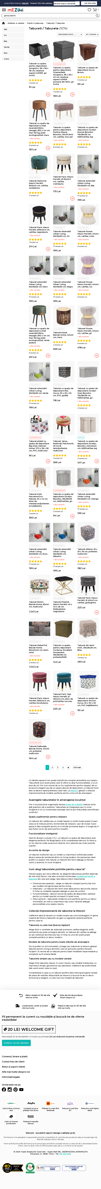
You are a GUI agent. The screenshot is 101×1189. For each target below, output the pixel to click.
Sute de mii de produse (71, 995)
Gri (5, 35)
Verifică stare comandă (64, 3)
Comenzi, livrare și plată (14, 1056)
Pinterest (15, 1089)
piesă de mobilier (74, 804)
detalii (34, 3)
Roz (5, 53)
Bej (5, 41)
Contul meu (83, 9)
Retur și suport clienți (13, 1067)
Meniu (4, 10)
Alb (5, 29)
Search (97, 15)
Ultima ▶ (77, 767)
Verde (6, 47)
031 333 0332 (90, 3)
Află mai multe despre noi (16, 1072)
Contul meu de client (13, 1061)
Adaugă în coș (48, 94)
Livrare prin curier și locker (35, 1006)
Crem (6, 59)
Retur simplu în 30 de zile (38, 995)
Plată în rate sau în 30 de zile (72, 1006)
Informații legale (11, 1077)
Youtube (21, 1089)
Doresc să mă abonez (16, 1043)
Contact (77, 3)
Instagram (10, 1089)
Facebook (4, 1089)
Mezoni (74, 790)
